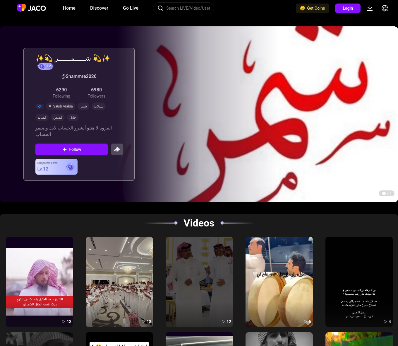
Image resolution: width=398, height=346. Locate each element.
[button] (384, 193)
